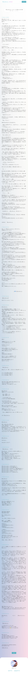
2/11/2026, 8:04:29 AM (5, 544)
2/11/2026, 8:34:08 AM (5, 499)
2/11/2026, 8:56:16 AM (5, 476)
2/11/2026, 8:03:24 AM (5, 621)
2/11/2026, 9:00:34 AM (5, 464)
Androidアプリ (17, 670)
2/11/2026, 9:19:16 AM (5, 447)
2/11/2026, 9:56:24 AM (5, 227)
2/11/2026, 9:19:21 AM (5, 436)
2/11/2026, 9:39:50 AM (5, 365)
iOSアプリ (10, 670)
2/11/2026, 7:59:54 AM (5, 642)
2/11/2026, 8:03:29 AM (5, 613)
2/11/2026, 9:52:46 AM (5, 296)
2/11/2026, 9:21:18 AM (5, 420)
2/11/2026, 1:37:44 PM (5, 17)
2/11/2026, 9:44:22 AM (5, 337)
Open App (23, 1)
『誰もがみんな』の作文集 (7, 1)
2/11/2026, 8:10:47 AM (5, 509)
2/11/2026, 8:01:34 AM (5, 632)
